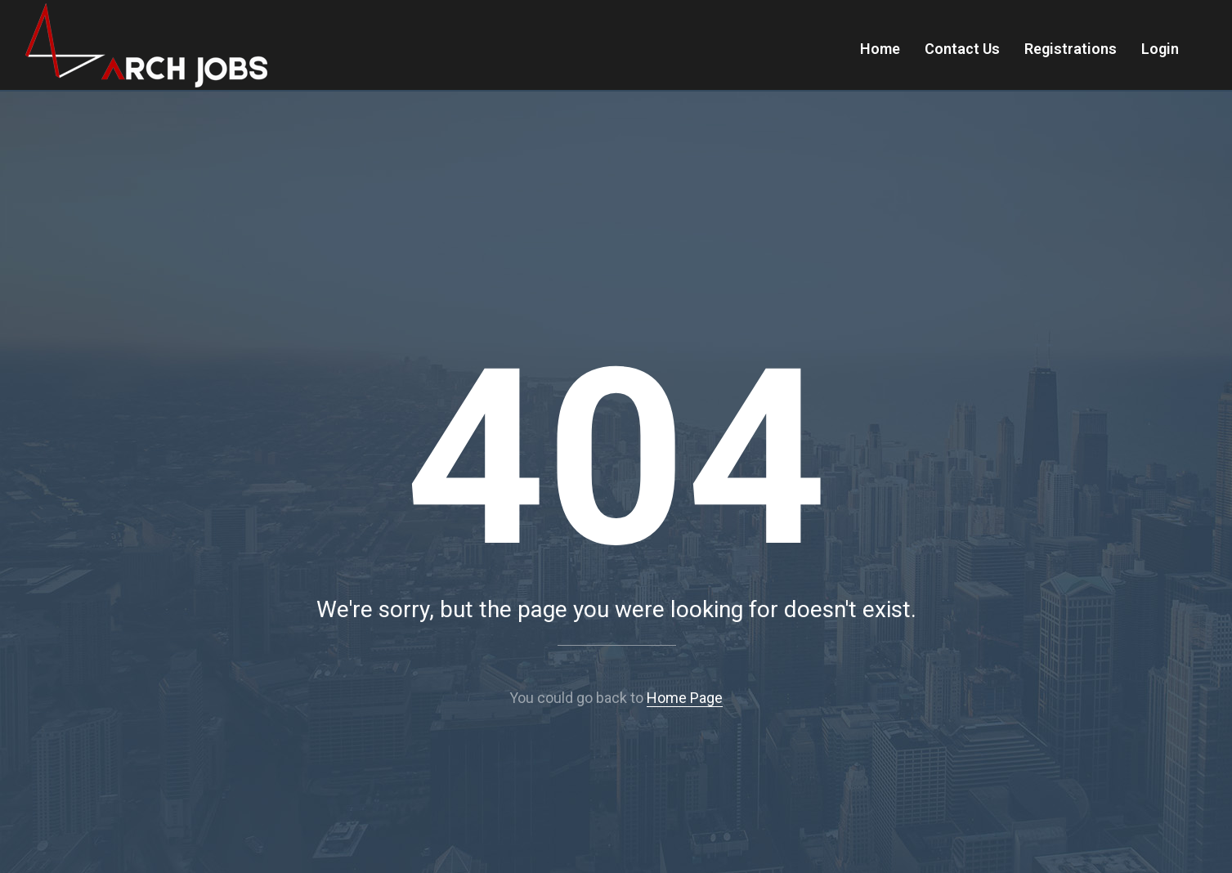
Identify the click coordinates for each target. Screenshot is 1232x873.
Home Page (685, 697)
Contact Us (962, 48)
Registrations (1070, 48)
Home (880, 48)
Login (1160, 48)
